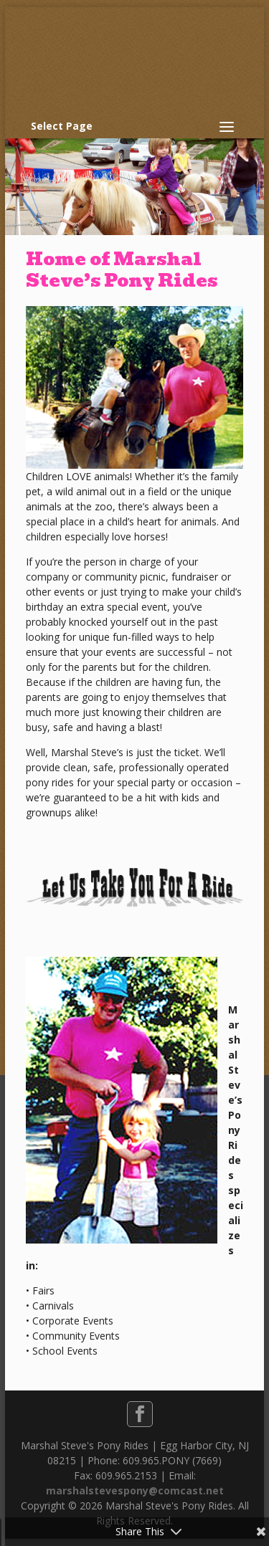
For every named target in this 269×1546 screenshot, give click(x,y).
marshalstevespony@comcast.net (135, 1490)
